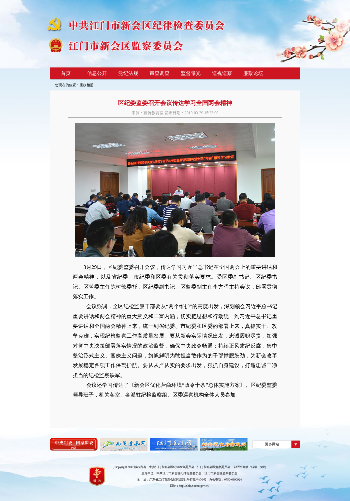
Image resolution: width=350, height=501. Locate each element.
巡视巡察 (222, 73)
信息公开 (97, 73)
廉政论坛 (253, 73)
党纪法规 (128, 73)
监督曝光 (191, 73)
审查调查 (160, 73)
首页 (66, 73)
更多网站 (272, 444)
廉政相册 (87, 85)
